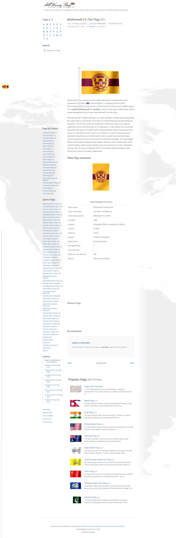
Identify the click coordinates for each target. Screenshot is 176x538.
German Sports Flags (50, 255)
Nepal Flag (91, 400)
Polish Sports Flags (49, 289)
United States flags (49, 185)
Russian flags (47, 170)
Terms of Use (47, 419)
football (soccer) (80, 24)
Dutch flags (47, 149)
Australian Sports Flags (51, 206)
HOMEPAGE (101, 363)
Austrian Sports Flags (50, 209)
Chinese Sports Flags (50, 231)
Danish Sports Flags (50, 241)
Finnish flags (47, 151)
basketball (46, 340)
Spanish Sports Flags (50, 313)
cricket (45, 342)
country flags (47, 191)
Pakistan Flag (92, 497)
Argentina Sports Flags (51, 204)
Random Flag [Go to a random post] (47, 412)
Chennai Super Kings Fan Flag (99, 459)
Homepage (46, 409)
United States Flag (94, 424)
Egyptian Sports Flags (50, 249)
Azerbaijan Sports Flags (51, 212)
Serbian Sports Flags (50, 301)
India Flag (90, 412)
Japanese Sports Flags (51, 268)
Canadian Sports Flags (50, 225)
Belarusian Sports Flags (51, 217)
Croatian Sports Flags (50, 236)
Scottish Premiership (97, 24)
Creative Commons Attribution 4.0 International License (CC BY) (102, 526)
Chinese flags (47, 143)
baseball (45, 337)
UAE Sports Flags (49, 326)
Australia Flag (92, 436)
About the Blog (48, 416)
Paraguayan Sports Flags (51, 286)
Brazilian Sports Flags (50, 223)
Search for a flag (53, 50)
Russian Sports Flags (50, 296)
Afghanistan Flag (93, 448)
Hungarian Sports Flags (51, 260)
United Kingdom (96, 103)
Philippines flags (48, 165)
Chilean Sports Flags (50, 228)
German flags (47, 157)
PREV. (70, 363)
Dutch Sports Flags (49, 244)
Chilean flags (47, 141)
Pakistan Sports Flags (50, 283)
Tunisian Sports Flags (50, 321)
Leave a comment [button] (81, 342)
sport (44, 350)
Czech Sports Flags (49, 239)
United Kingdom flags (50, 183)
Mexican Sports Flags (50, 273)
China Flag (91, 471)
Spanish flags (47, 173)
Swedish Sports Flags (50, 316)
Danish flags (47, 146)
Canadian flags (48, 138)
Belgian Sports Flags (50, 220)
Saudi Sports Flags (49, 299)
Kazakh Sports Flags (50, 271)
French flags (47, 154)
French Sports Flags (50, 252)
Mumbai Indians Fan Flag (97, 483)
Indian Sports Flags (49, 263)
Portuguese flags (49, 167)
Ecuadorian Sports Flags (51, 247)
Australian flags (48, 133)
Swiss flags (47, 175)
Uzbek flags (47, 188)
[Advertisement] (101, 46)
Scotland (81, 103)
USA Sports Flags (49, 332)
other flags (46, 193)
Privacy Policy (47, 422)
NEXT (132, 363)
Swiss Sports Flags (49, 318)
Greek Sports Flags (49, 257)
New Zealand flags (49, 162)
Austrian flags (47, 135)
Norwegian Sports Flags (51, 281)
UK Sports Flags (115, 24)
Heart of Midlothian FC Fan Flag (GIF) (53, 361)
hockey (45, 348)
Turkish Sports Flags (50, 324)
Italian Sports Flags (49, 265)
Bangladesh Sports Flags (51, 215)
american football (49, 334)
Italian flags (47, 159)
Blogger (92, 532)
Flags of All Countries (93, 386)
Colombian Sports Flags (51, 233)
